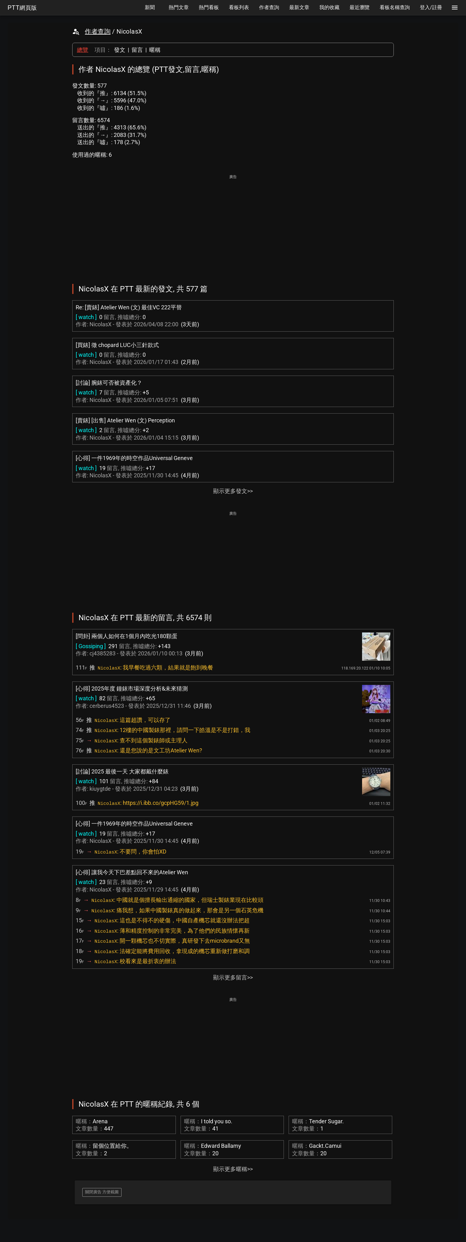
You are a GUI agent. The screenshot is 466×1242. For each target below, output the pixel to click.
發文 (119, 49)
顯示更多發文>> (233, 491)
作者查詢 (98, 31)
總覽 (82, 49)
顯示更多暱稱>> (233, 1169)
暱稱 (154, 49)
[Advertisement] (233, 225)
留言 (137, 49)
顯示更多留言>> (233, 977)
